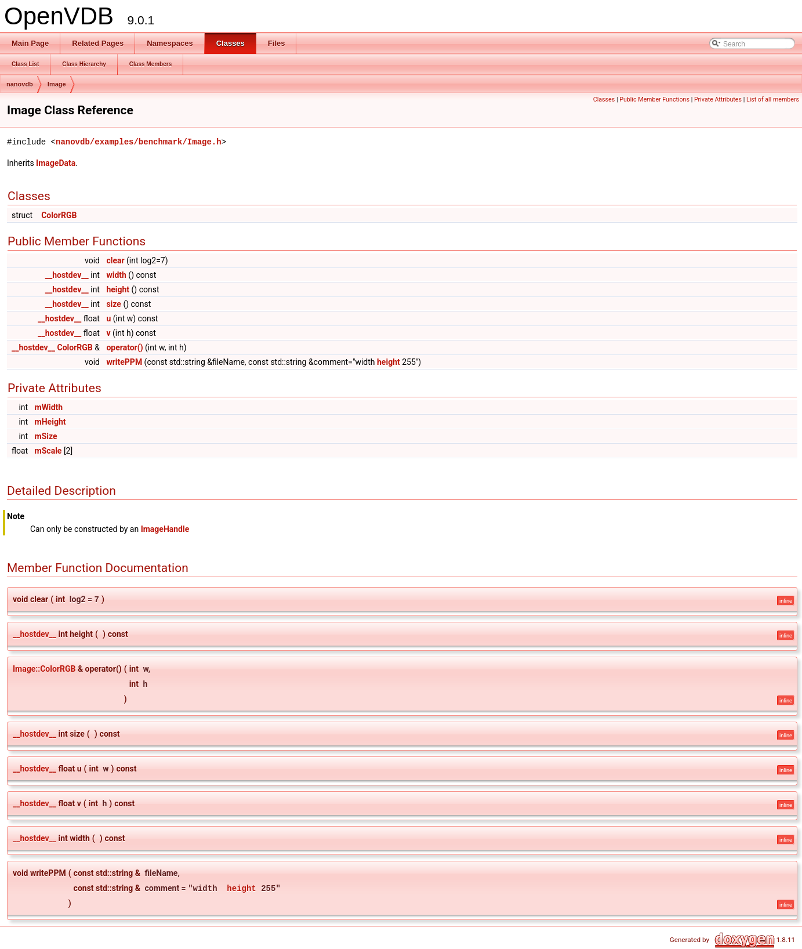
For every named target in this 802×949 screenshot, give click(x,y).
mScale (48, 450)
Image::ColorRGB (44, 668)
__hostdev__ (67, 275)
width (116, 275)
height (117, 289)
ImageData (55, 163)
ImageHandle (165, 529)
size (113, 304)
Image (57, 84)
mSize (46, 436)
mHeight (50, 421)
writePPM (124, 362)
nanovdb (19, 84)
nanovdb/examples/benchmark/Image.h (139, 141)
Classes (604, 99)
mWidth (49, 407)
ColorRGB (59, 215)
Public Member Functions (654, 99)
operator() (124, 347)
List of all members (772, 99)
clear (115, 260)
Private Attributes (718, 99)
